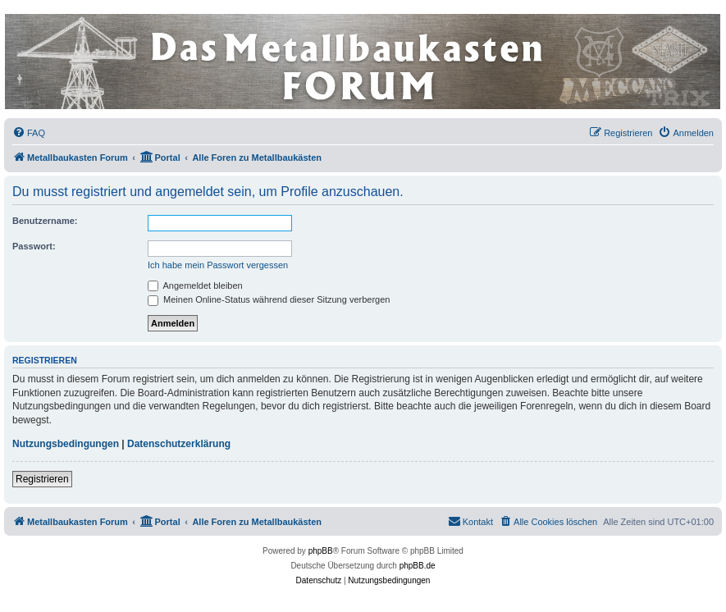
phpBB (320, 550)
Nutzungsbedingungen (65, 444)
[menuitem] (28, 133)
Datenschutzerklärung (179, 444)
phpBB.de (418, 565)
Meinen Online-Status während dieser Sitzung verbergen (269, 299)
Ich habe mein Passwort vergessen (218, 265)
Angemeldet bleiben (195, 285)
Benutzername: (44, 221)
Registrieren (42, 479)
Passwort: (34, 246)
